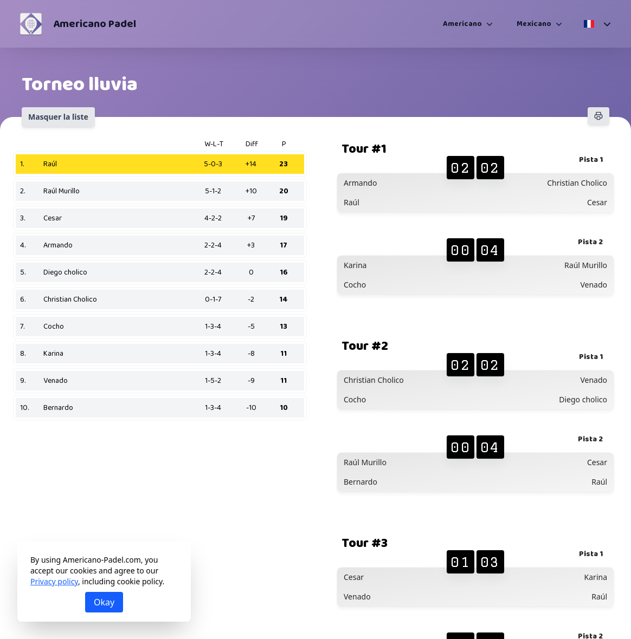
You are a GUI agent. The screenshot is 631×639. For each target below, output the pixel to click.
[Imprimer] (598, 116)
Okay (104, 602)
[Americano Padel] (30, 23)
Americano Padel (94, 23)
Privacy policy (54, 581)
